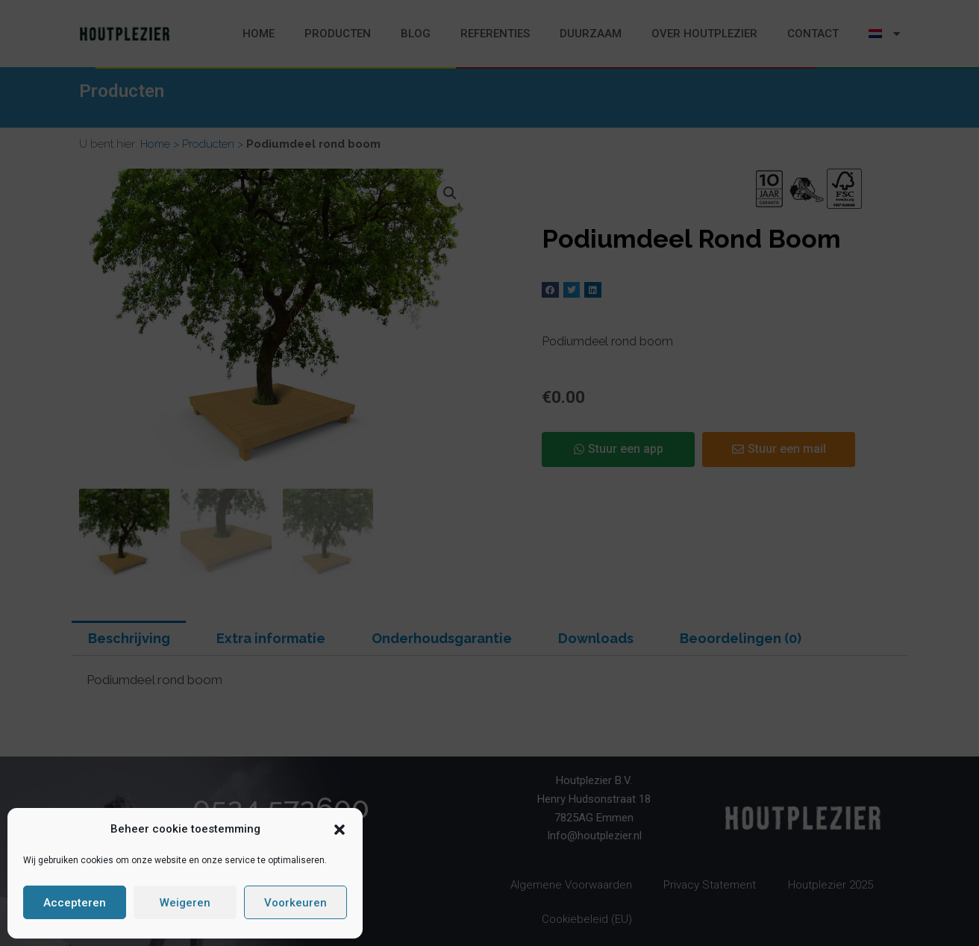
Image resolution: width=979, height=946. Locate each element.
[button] (339, 829)
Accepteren (74, 902)
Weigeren (185, 902)
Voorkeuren (295, 902)
